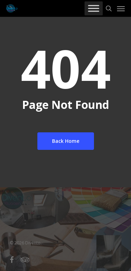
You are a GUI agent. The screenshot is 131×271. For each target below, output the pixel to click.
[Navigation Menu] (121, 8)
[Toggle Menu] (93, 8)
